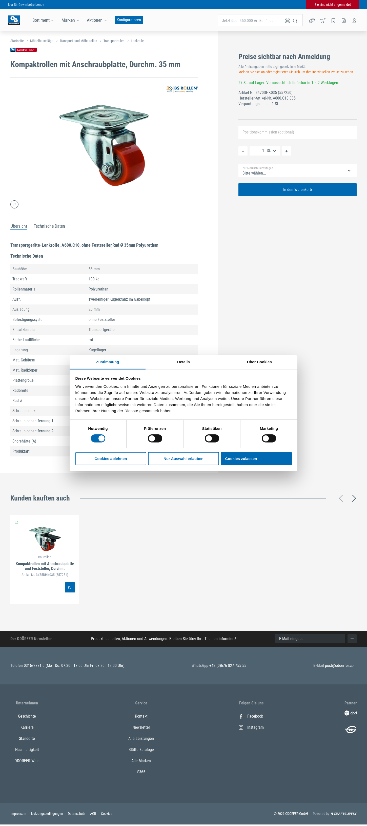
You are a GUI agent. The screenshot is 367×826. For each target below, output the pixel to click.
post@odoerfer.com (341, 665)
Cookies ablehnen (110, 458)
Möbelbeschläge (41, 41)
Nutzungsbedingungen (47, 814)
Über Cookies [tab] (259, 361)
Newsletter (141, 727)
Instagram (251, 727)
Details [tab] (183, 361)
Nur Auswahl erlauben (183, 458)
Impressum (18, 814)
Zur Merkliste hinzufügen (257, 168)
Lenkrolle (137, 41)
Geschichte (27, 716)
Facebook (251, 716)
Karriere (27, 727)
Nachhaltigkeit (27, 749)
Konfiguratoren (129, 19)
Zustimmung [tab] (107, 361)
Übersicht (18, 226)
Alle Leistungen (141, 738)
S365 (141, 772)
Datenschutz (77, 814)
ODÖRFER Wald (26, 760)
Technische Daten (49, 226)
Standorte (27, 738)
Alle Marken (141, 760)
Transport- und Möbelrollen (78, 41)
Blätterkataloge (141, 749)
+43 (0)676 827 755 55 (227, 665)
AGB (93, 814)
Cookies (106, 814)
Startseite (17, 41)
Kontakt (141, 716)
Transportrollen (114, 41)
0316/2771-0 (35, 665)
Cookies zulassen (241, 458)
